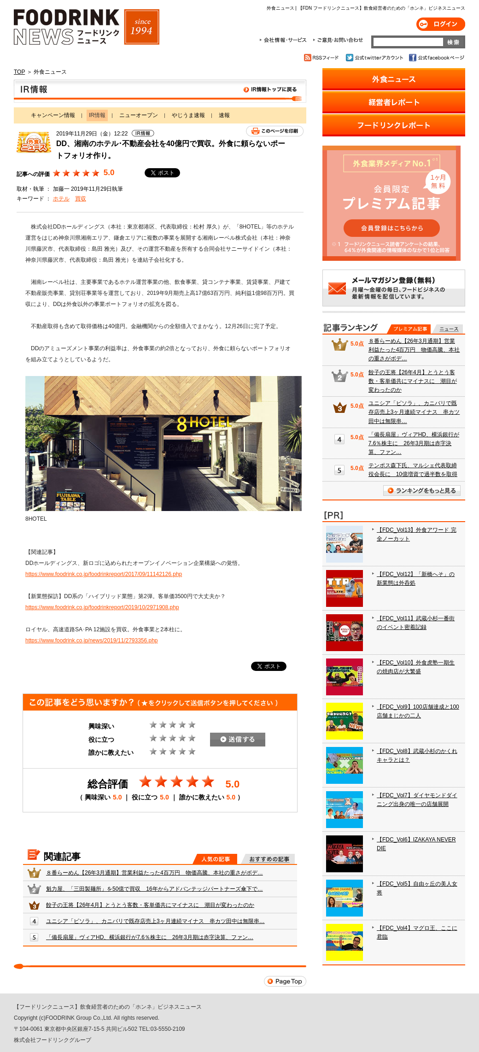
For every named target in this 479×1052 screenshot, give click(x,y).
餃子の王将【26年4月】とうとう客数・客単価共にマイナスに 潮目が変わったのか (150, 905)
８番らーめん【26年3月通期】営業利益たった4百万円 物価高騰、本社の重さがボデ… (154, 873)
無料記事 (447, 329)
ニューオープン (138, 115)
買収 (80, 198)
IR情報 (160, 91)
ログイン (440, 24)
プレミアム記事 (409, 329)
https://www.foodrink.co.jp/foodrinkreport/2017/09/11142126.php (103, 574)
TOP (19, 72)
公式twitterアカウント (375, 57)
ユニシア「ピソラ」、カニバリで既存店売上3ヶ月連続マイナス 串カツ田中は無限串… (155, 921)
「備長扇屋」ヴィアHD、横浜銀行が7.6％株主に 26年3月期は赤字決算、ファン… (149, 937)
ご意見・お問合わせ (337, 40)
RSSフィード (323, 57)
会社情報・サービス (284, 40)
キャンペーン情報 (53, 115)
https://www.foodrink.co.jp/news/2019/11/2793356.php (91, 640)
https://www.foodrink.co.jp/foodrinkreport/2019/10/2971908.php (102, 607)
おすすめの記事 (268, 859)
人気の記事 (215, 859)
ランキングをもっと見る (422, 490)
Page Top (285, 981)
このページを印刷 (275, 131)
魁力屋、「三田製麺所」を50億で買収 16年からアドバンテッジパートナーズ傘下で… (154, 889)
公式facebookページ (436, 57)
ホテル (61, 198)
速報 (224, 115)
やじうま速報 (188, 115)
